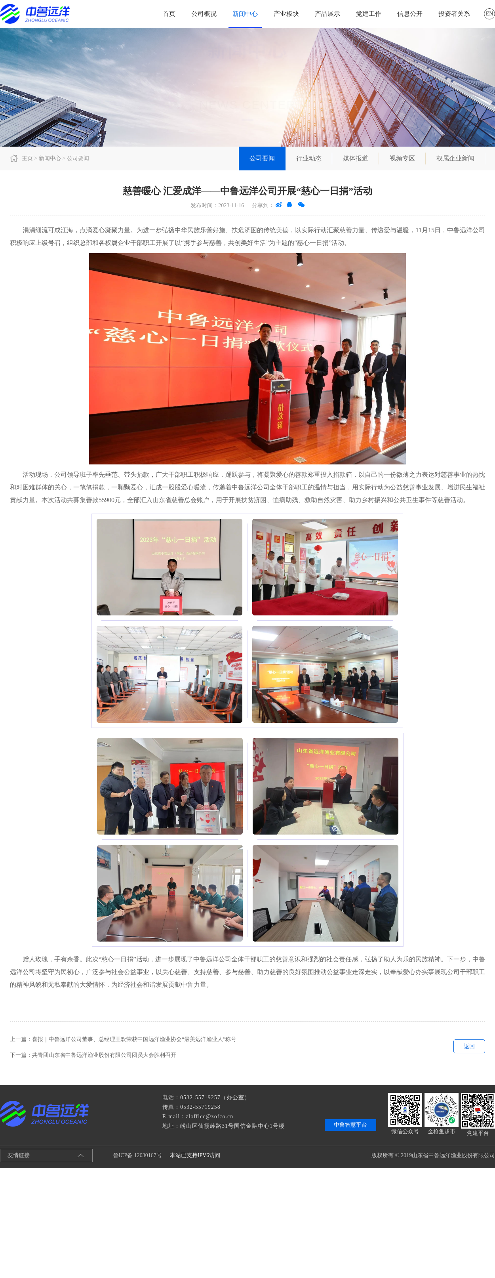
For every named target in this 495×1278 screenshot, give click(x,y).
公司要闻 (262, 158)
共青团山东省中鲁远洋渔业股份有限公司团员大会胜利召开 (104, 1055)
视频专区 (402, 158)
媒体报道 (355, 158)
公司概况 (204, 13)
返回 (469, 1046)
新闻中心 (245, 13)
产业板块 (286, 13)
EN (489, 14)
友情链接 (19, 1155)
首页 (169, 13)
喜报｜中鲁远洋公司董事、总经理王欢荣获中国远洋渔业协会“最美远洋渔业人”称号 (134, 1039)
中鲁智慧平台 (350, 1125)
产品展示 (327, 13)
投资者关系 (454, 13)
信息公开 (410, 13)
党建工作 (368, 13)
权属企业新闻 (455, 158)
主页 (27, 158)
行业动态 (309, 158)
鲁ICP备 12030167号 (131, 1155)
